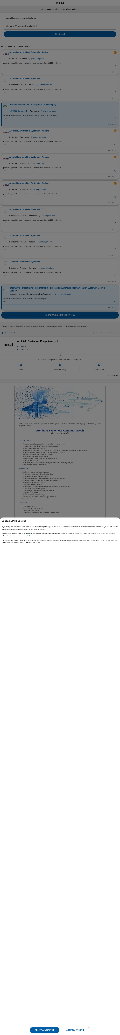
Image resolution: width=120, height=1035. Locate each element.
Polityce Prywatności (33, 536)
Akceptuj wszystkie (44, 1030)
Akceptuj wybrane (75, 1030)
